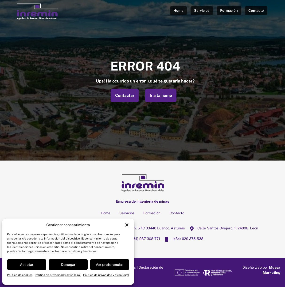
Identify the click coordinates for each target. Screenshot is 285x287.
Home (178, 10)
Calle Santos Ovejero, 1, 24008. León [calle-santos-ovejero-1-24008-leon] (222, 228)
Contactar (124, 95)
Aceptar (26, 265)
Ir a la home (161, 95)
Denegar (68, 265)
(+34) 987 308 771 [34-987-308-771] (140, 239)
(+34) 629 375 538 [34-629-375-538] (182, 239)
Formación (229, 10)
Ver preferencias (110, 265)
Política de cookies (19, 275)
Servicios (202, 10)
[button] (127, 225)
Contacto (256, 10)
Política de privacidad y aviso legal (58, 275)
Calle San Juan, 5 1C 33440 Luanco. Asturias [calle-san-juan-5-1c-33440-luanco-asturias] (143, 228)
